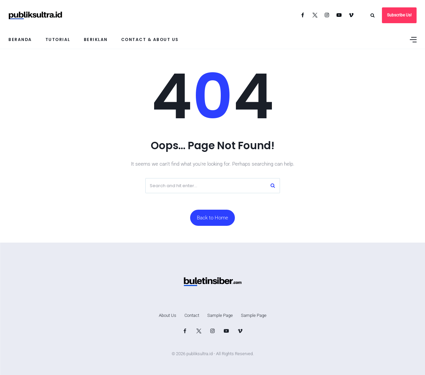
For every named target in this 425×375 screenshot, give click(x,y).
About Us (167, 315)
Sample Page (220, 315)
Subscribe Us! (399, 15)
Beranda (20, 39)
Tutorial (57, 39)
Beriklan (96, 39)
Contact (191, 315)
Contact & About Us (150, 39)
